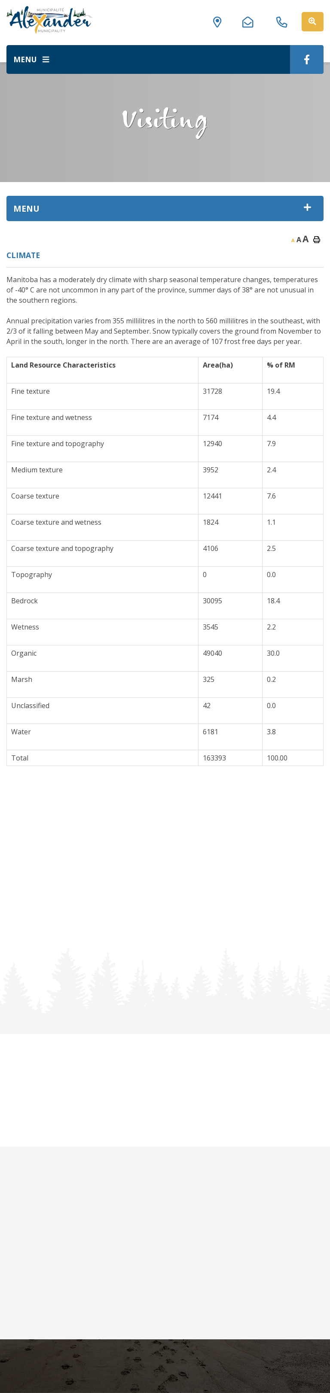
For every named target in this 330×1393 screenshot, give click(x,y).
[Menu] (31, 59)
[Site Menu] (165, 208)
